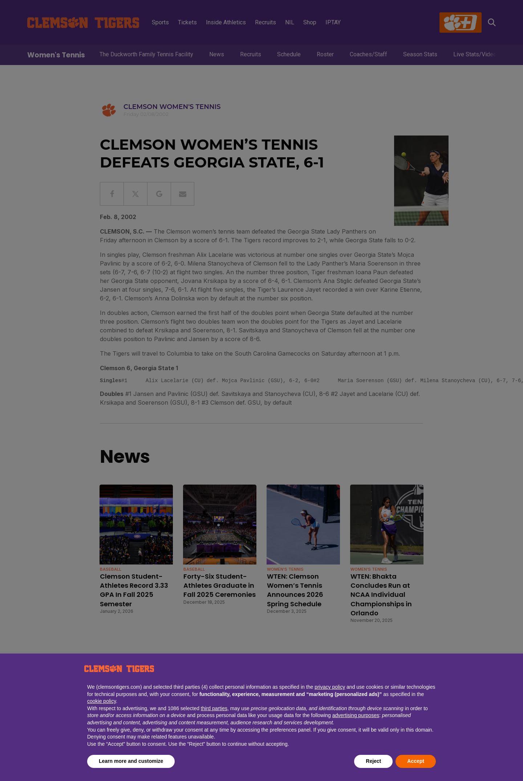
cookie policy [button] (101, 701)
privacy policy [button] (330, 687)
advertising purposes (355, 715)
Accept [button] (415, 761)
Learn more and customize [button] (131, 761)
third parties (214, 708)
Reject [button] (373, 761)
